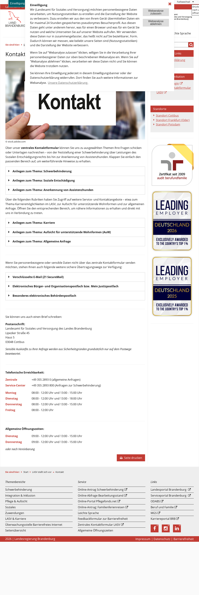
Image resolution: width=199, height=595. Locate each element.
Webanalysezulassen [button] (156, 12)
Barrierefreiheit (184, 539)
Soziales (10, 507)
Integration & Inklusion (20, 495)
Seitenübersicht (15, 530)
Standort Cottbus (167, 115)
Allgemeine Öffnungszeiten (95, 530)
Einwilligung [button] (17, 3)
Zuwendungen (14, 513)
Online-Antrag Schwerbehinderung (101, 489)
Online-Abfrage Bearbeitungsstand (100, 495)
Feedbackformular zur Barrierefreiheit (103, 519)
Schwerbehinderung (18, 489)
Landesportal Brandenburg (168, 489)
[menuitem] (185, 1)
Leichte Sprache (180, 33)
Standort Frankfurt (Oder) (173, 120)
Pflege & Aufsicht (16, 501)
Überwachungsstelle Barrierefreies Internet (33, 525)
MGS (154, 513)
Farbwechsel (183, 1)
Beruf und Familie (162, 507)
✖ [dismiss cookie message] (170, 4)
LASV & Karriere (15, 519)
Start (26, 472)
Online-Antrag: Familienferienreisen (101, 507)
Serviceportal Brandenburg (168, 495)
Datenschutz (162, 539)
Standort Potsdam (168, 124)
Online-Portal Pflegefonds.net (97, 501)
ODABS (155, 501)
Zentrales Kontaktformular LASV (99, 525)
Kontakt (60, 472)
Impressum (142, 539)
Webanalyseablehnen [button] (156, 22)
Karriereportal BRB (163, 519)
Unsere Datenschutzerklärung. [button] (68, 83)
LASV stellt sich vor (42, 472)
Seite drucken (131, 458)
